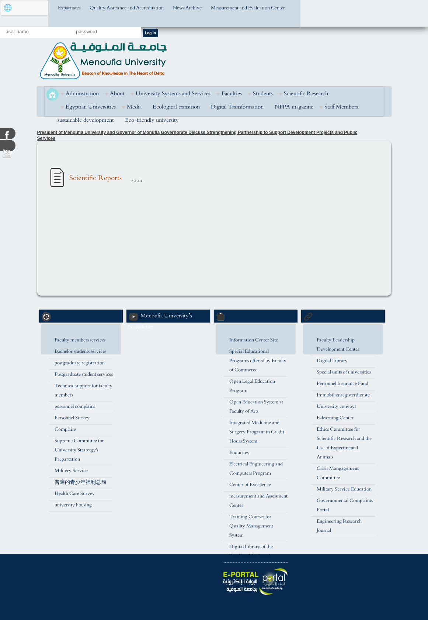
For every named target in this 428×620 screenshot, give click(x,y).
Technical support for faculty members (83, 390)
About (117, 93)
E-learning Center (335, 418)
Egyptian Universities (91, 106)
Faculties (232, 93)
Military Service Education (344, 489)
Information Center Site (253, 340)
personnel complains (75, 406)
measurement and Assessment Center (258, 500)
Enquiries (238, 453)
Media (134, 106)
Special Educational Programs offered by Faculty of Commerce (257, 361)
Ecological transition (176, 106)
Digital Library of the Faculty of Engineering (252, 551)
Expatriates (69, 8)
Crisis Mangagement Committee (338, 473)
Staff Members (341, 106)
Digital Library (332, 361)
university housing (73, 505)
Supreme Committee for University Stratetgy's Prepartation (79, 450)
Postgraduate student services (84, 374)
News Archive (187, 8)
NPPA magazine (294, 106)
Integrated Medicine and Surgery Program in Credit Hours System (256, 432)
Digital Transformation (237, 106)
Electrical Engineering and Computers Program (256, 468)
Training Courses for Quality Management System (251, 526)
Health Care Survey (75, 493)
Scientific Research (306, 93)
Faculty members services (80, 340)
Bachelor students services (80, 351)
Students (263, 93)
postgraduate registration (80, 363)
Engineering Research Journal (339, 525)
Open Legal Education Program (252, 386)
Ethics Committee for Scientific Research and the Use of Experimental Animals (344, 443)
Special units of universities (344, 372)
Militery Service (71, 471)
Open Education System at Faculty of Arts (256, 406)
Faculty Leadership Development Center (338, 344)
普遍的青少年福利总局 (80, 482)
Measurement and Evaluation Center (248, 8)
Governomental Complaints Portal (345, 505)
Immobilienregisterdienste (343, 395)
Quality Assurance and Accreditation (127, 8)
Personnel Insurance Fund (342, 384)
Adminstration (82, 93)
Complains (65, 429)
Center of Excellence (250, 485)
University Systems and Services (173, 93)
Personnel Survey (72, 418)
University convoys (336, 406)
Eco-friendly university (152, 120)
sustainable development (86, 120)
